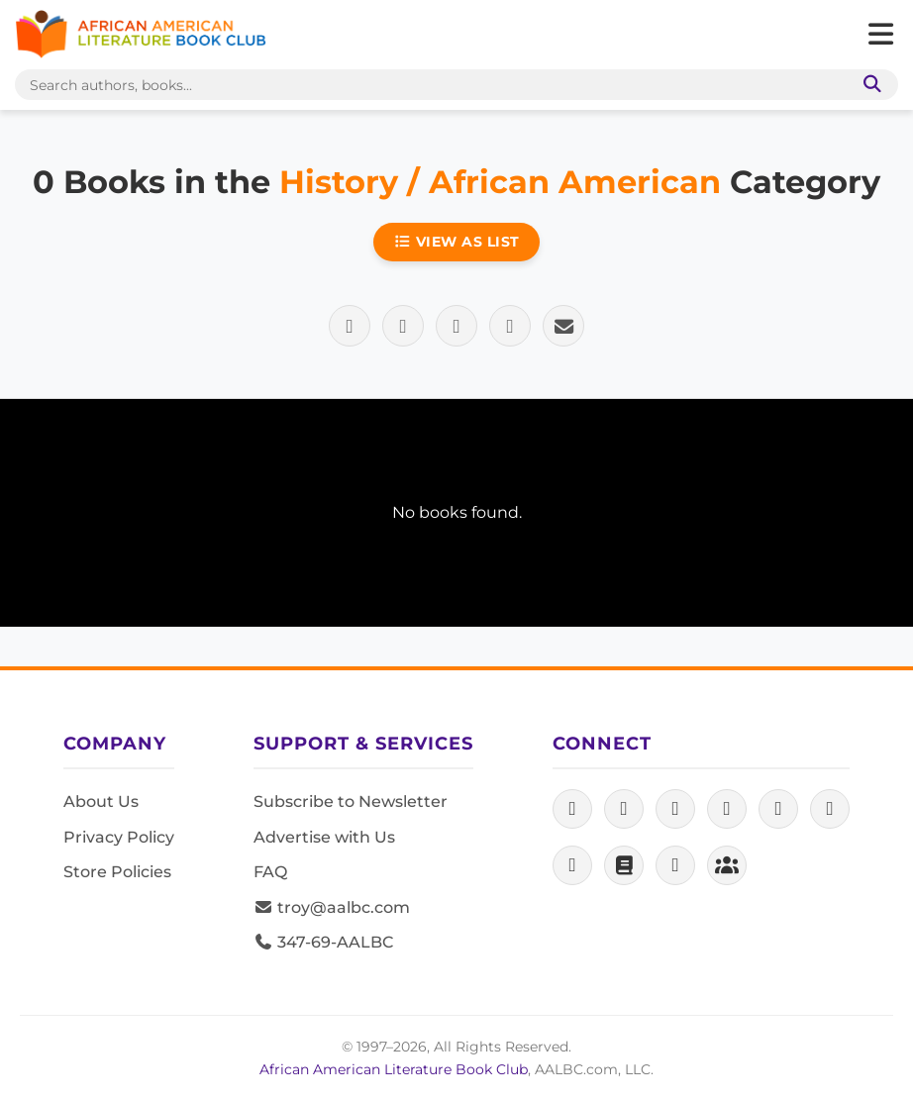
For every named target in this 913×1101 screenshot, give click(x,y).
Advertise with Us (324, 837)
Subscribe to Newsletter (351, 801)
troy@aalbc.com (332, 907)
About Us (101, 801)
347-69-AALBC (323, 942)
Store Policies (117, 871)
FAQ (270, 871)
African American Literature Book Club (393, 1069)
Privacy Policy (118, 837)
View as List (456, 241)
